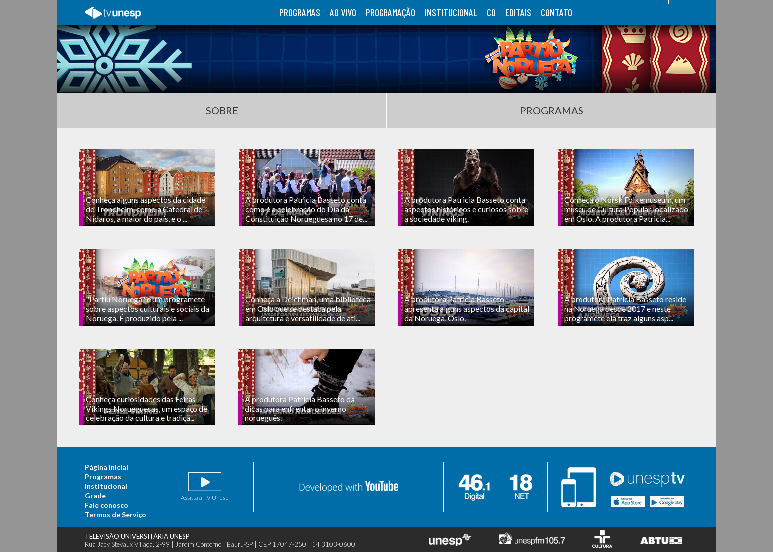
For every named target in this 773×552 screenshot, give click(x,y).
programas (299, 12)
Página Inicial (106, 467)
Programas (551, 110)
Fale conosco (106, 505)
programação (390, 12)
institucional (451, 12)
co (491, 12)
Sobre (222, 110)
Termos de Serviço (115, 514)
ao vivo (343, 12)
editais (518, 12)
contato (556, 12)
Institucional (106, 486)
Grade (95, 495)
